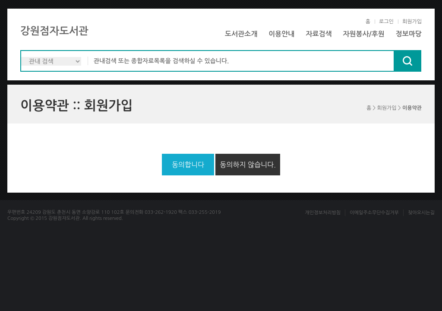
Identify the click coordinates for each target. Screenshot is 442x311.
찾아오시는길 (421, 212)
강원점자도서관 (54, 31)
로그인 (386, 21)
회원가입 (412, 21)
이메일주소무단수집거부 (374, 212)
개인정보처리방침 (323, 212)
